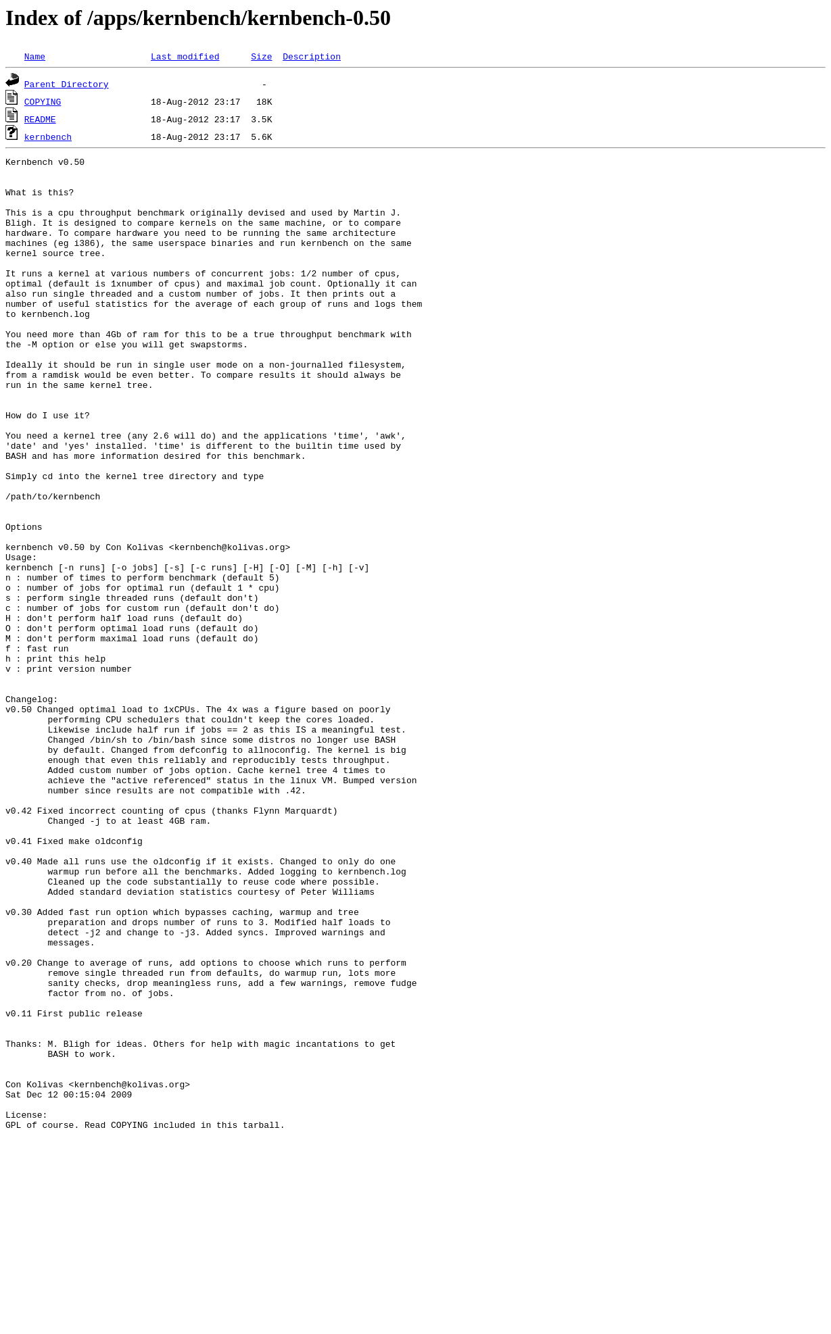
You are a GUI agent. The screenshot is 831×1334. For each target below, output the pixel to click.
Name (34, 56)
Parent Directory (66, 84)
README (40, 119)
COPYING (43, 101)
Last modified (185, 56)
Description (312, 56)
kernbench (48, 136)
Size (261, 56)
